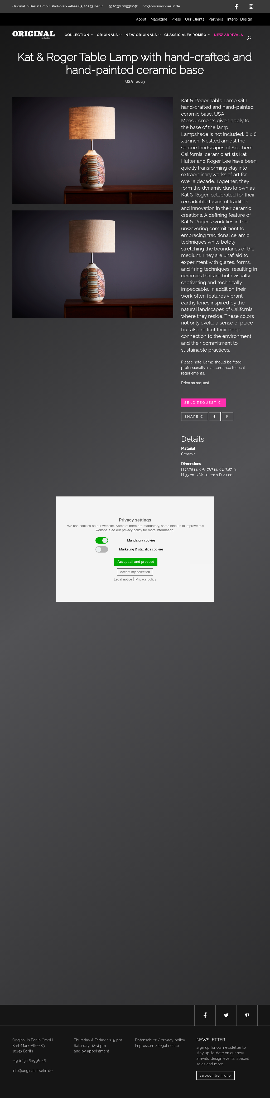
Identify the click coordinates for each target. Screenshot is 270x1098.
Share (195, 416)
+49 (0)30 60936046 (29, 1061)
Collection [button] (79, 35)
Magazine (159, 19)
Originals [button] (109, 35)
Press (176, 19)
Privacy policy (146, 579)
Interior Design (239, 19)
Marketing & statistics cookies (129, 549)
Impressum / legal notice (157, 1045)
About (141, 19)
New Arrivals (228, 35)
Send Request (203, 403)
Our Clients (194, 19)
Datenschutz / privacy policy (160, 1040)
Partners (216, 19)
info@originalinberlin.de (161, 6)
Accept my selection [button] (135, 572)
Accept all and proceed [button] (135, 562)
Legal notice (123, 579)
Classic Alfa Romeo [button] (187, 35)
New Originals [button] (143, 35)
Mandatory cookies (125, 540)
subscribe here (215, 1075)
